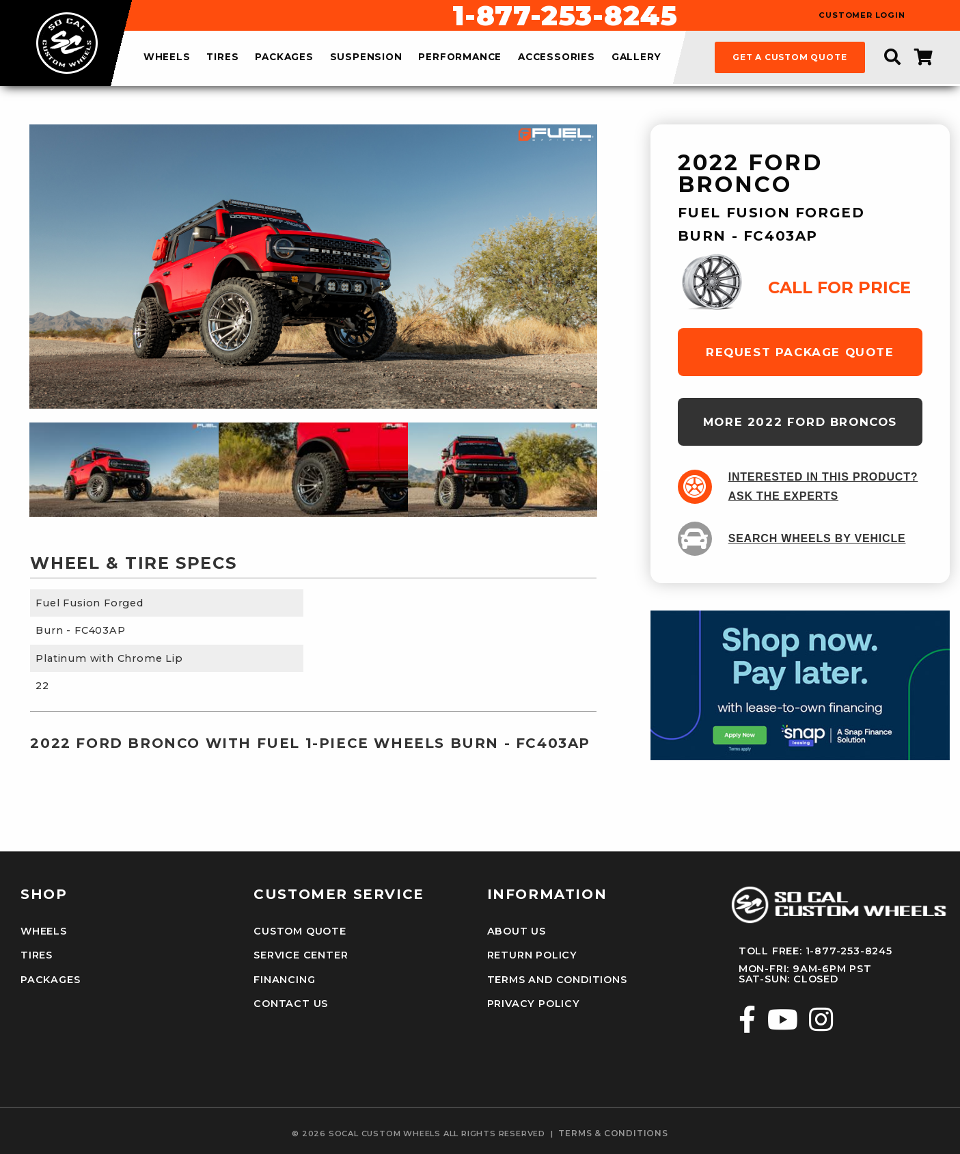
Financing (284, 979)
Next (607, 470)
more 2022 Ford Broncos (800, 422)
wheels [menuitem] (167, 57)
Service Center (300, 955)
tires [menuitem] (222, 57)
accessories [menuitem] (556, 57)
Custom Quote (299, 931)
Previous (19, 470)
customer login (862, 15)
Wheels (43, 931)
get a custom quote (789, 57)
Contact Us (290, 1003)
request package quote (800, 352)
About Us (516, 931)
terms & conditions (613, 1133)
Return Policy (532, 955)
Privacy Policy (533, 1003)
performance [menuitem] (460, 57)
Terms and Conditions (557, 979)
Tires (36, 955)
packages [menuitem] (284, 57)
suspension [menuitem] (366, 57)
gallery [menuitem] (636, 57)
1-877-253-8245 (565, 15)
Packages (50, 979)
